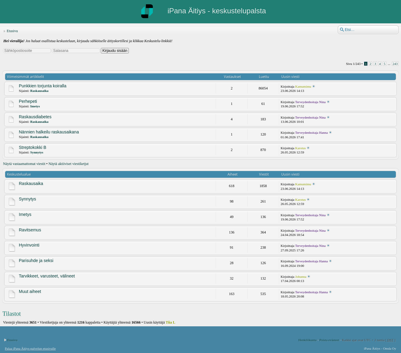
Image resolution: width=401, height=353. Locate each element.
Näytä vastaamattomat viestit (24, 164)
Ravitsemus (30, 229)
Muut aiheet (30, 291)
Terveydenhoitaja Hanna (311, 132)
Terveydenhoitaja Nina (310, 102)
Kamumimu (303, 86)
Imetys (35, 106)
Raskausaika (39, 90)
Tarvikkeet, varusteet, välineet (47, 276)
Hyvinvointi (29, 245)
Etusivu (12, 31)
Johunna (301, 276)
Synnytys (36, 152)
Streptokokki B (32, 147)
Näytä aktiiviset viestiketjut (69, 164)
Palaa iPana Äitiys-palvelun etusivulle (30, 348)
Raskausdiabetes (35, 116)
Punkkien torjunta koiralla (42, 85)
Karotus (300, 148)
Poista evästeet (329, 340)
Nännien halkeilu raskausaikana (49, 131)
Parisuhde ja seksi (36, 260)
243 (395, 64)
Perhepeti (28, 101)
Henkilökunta (307, 340)
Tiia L (170, 322)
